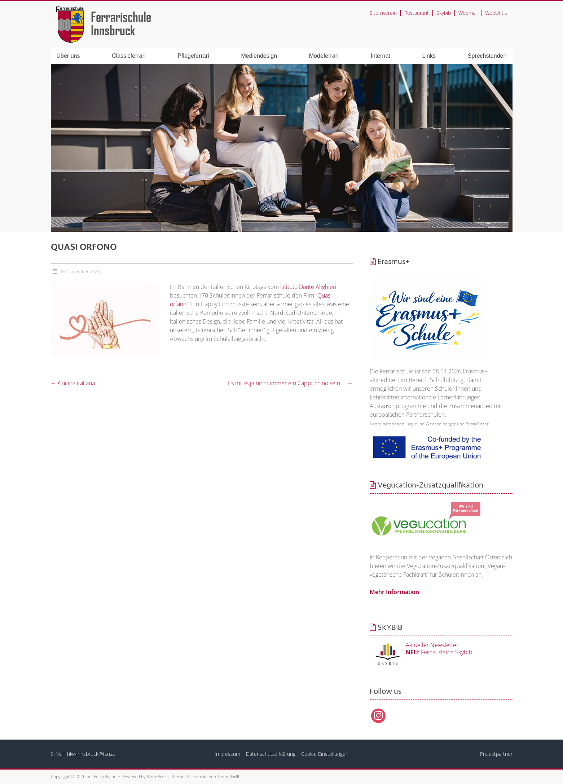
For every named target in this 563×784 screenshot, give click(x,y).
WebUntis (496, 12)
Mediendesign (259, 56)
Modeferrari (324, 56)
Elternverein (383, 12)
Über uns (68, 56)
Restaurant (416, 12)
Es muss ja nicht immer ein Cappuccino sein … (290, 383)
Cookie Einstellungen (324, 753)
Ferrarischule (121, 16)
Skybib (443, 12)
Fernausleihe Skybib (439, 652)
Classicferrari (128, 56)
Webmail (468, 12)
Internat (380, 56)
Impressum (227, 753)
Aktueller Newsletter (432, 645)
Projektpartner (496, 753)
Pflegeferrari (193, 56)
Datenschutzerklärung (270, 753)
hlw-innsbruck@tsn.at (91, 753)
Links (429, 56)
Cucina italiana (73, 383)
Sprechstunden (487, 56)
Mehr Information (394, 592)
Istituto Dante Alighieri (308, 287)
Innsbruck (113, 30)
